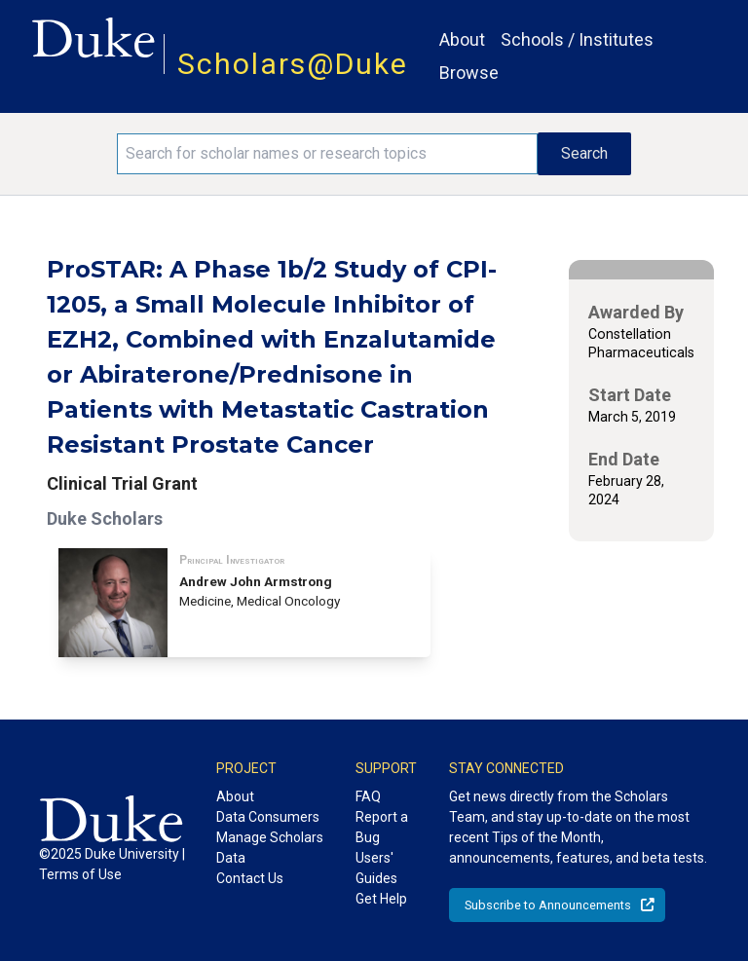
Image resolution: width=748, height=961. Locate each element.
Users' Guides (376, 868)
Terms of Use (80, 874)
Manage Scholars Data (269, 848)
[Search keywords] (327, 153)
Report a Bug (381, 827)
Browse (469, 72)
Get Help (381, 898)
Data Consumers (267, 817)
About (462, 39)
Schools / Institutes (577, 39)
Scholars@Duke (292, 64)
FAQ (368, 796)
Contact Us (249, 878)
